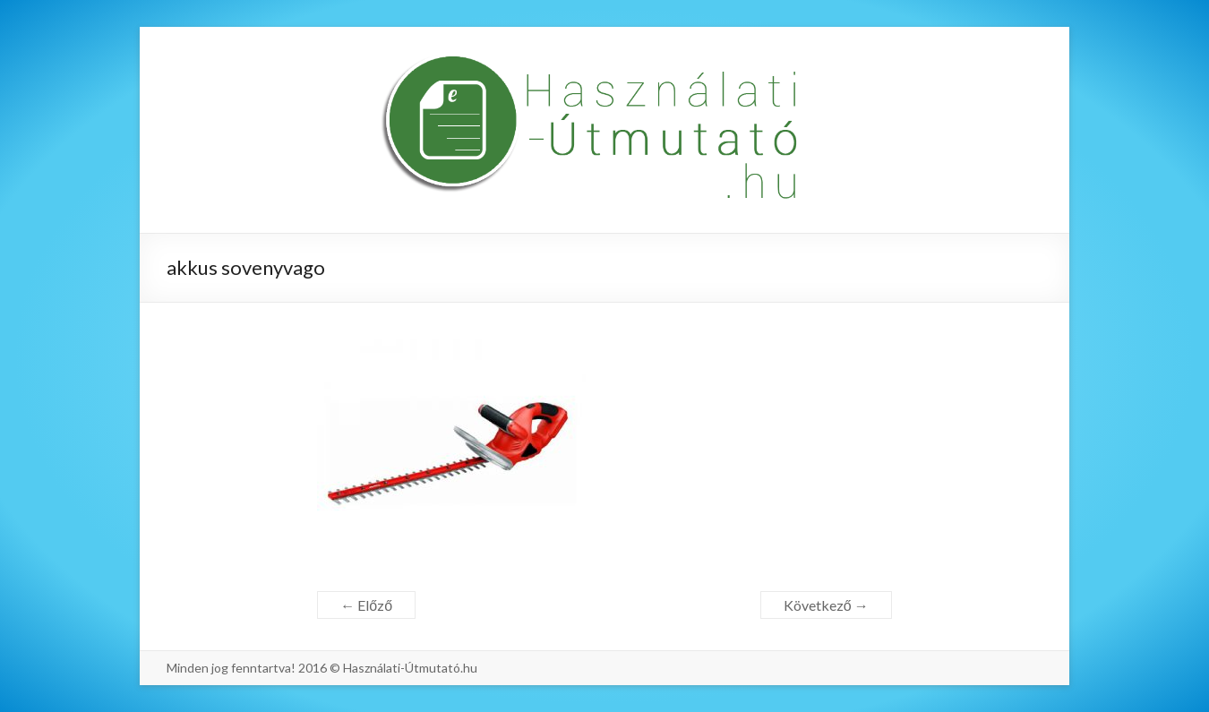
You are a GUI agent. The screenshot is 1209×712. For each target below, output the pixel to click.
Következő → (826, 604)
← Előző (366, 604)
